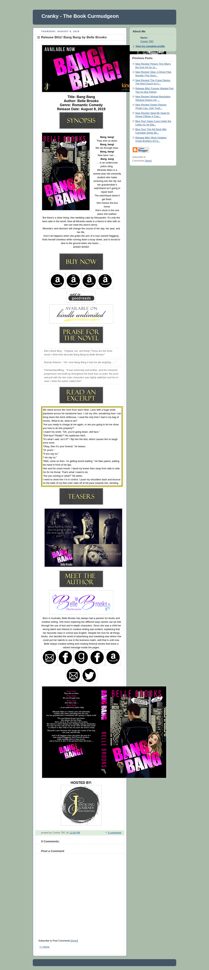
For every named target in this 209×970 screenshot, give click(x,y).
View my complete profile (150, 46)
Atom (74, 940)
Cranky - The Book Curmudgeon (80, 16)
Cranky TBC (147, 41)
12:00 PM (74, 832)
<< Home (44, 947)
